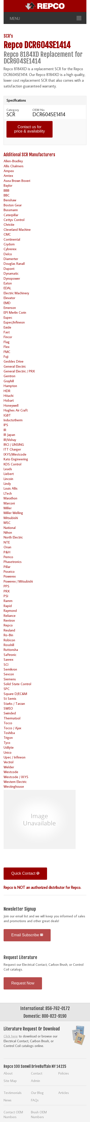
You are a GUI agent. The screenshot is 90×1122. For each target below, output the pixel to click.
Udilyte (9, 747)
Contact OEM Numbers (13, 1114)
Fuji (6, 356)
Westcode (11, 771)
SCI (6, 664)
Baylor (8, 185)
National (10, 527)
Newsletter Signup (20, 909)
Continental (12, 239)
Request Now (22, 983)
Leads (8, 469)
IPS (6, 424)
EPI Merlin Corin (15, 312)
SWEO (8, 708)
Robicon (9, 640)
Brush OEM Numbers (39, 1114)
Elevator (9, 297)
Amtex (8, 175)
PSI (6, 596)
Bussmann (11, 210)
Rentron (9, 620)
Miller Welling (13, 512)
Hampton (10, 385)
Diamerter (11, 258)
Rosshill (9, 644)
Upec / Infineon (14, 757)
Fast (7, 332)
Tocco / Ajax (12, 728)
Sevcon (9, 674)
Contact (36, 1073)
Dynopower (12, 278)
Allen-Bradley (13, 161)
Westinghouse (14, 786)
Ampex (9, 170)
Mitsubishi (11, 517)
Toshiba (9, 732)
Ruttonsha (11, 649)
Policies (63, 1073)
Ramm (8, 600)
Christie (9, 224)
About (8, 1073)
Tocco (8, 723)
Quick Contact (25, 873)
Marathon (10, 498)
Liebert (9, 473)
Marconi (9, 503)
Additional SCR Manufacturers (29, 154)
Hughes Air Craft (16, 410)
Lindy (7, 483)
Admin (35, 1080)
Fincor (8, 337)
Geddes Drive (14, 361)
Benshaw (10, 200)
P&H (7, 552)
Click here (11, 1036)
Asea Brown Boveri (17, 180)
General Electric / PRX (19, 371)
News (8, 1100)
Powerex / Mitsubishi (18, 581)
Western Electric (15, 781)
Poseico (9, 571)
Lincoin (8, 478)
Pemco (8, 557)
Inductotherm (13, 420)
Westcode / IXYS (16, 777)
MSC (7, 522)
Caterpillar (11, 215)
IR (5, 430)
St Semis (10, 698)
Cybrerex (10, 249)
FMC (7, 351)
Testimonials (13, 1092)
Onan (7, 547)
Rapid (8, 605)
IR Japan (9, 434)
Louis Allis (11, 488)
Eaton (8, 283)
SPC (7, 688)
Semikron (10, 669)
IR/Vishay (10, 439)
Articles (63, 1092)
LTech (8, 493)
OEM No (38, 110)
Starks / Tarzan (14, 703)
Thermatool (12, 718)
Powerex (10, 576)
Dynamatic (11, 273)
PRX (7, 591)
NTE (7, 542)
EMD (7, 303)
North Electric (13, 537)
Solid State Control (17, 684)
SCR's (8, 36)
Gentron (9, 376)
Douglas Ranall (14, 263)
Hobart (9, 400)
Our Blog (37, 1092)
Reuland (9, 630)
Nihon (8, 532)
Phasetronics (13, 561)
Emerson (10, 307)
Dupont (9, 268)
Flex (6, 346)
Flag (7, 342)
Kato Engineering (16, 459)
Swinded (10, 713)
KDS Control (12, 464)
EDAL (7, 288)
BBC (7, 195)
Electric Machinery (16, 293)
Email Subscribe (27, 935)
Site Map (10, 1080)
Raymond (10, 610)
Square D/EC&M (15, 693)
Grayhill (9, 381)
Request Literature (20, 957)
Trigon (8, 737)
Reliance (10, 615)
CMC (7, 234)
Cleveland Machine (17, 229)
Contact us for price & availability (29, 129)
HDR (7, 390)
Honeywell (11, 405)
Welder (9, 767)
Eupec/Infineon (14, 322)
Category (12, 110)
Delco (8, 254)
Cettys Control (14, 219)
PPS (6, 586)
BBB (6, 190)
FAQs (35, 1100)
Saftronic (10, 654)
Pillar (7, 566)
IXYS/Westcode (15, 454)
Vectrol (8, 762)
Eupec (8, 317)
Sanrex (8, 659)
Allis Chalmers (14, 166)
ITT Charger (12, 449)
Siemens (10, 679)
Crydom (9, 244)
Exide (7, 327)
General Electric (15, 366)
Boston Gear (13, 205)
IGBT (7, 415)
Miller (8, 508)
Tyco (7, 742)
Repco (8, 625)
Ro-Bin (8, 635)
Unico (8, 752)
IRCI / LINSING (14, 444)
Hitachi (8, 395)
